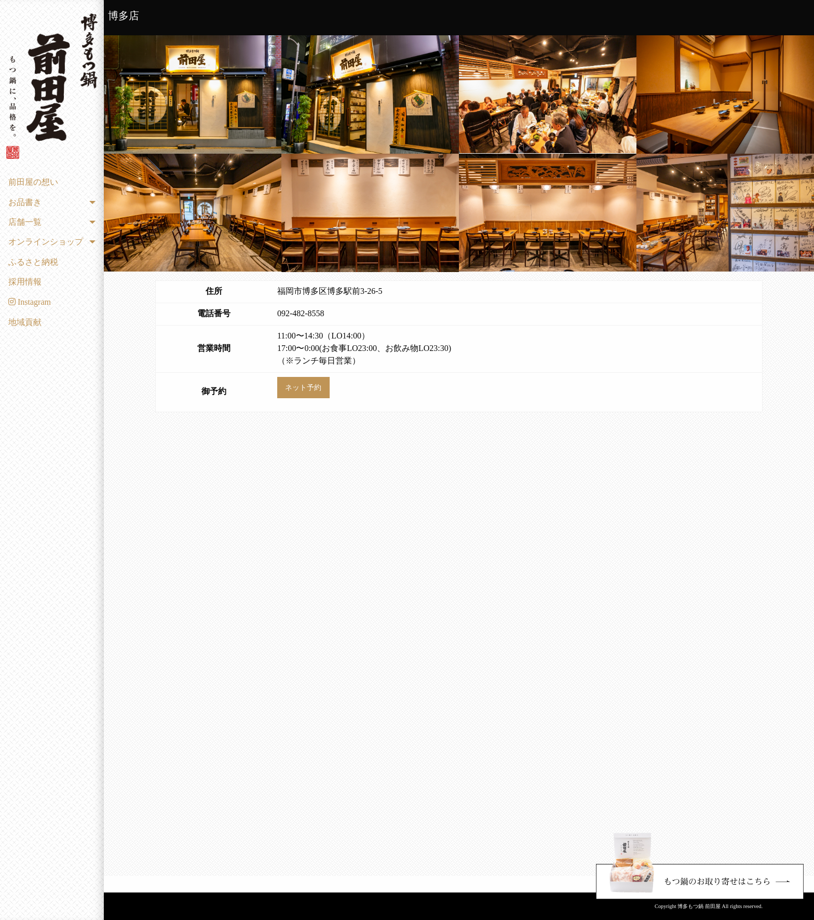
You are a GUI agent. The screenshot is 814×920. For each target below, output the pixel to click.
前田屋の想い (33, 182)
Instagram (29, 301)
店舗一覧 (25, 222)
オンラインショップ (45, 241)
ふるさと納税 (33, 262)
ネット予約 (303, 387)
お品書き (25, 202)
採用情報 (25, 281)
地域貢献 (25, 322)
